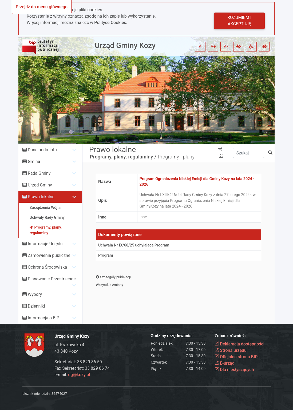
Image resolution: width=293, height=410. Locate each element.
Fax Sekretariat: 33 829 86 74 (82, 368)
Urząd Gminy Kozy (125, 45)
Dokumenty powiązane (120, 234)
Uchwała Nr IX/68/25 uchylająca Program (133, 245)
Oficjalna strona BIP (236, 356)
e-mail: (72, 374)
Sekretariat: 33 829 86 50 (78, 361)
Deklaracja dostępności (239, 344)
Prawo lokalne (41, 196)
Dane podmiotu (42, 149)
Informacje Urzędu (45, 243)
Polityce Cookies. (110, 22)
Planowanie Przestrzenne (52, 278)
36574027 (59, 394)
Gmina (34, 161)
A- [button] (226, 46)
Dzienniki (36, 306)
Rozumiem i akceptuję (239, 20)
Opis (102, 200)
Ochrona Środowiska (47, 267)
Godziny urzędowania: (172, 335)
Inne (102, 217)
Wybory (35, 294)
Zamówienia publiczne (49, 255)
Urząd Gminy (40, 185)
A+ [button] (213, 46)
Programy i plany (176, 157)
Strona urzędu (231, 350)
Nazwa (104, 181)
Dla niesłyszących (234, 369)
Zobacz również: (230, 335)
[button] (238, 46)
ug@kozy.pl (79, 374)
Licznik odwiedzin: (36, 394)
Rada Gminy (39, 173)
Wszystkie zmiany (109, 285)
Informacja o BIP (43, 317)
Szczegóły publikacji (113, 277)
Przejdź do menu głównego (42, 6)
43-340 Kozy (66, 351)
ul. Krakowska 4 (69, 344)
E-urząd (225, 363)
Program (105, 255)
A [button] (200, 46)
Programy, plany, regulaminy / (123, 157)
